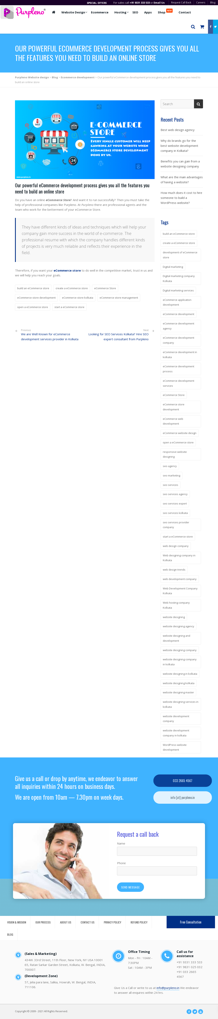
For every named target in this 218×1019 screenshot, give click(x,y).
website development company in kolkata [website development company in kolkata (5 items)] (176, 733)
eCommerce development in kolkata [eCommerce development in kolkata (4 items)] (180, 354)
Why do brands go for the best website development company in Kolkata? (179, 146)
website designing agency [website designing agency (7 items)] (178, 626)
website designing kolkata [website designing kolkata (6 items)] (178, 683)
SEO (135, 12)
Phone (121, 863)
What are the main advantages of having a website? (182, 179)
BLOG (10, 934)
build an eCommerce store (33, 288)
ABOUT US (65, 922)
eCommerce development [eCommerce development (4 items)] (178, 314)
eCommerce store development (36, 297)
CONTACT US (87, 922)
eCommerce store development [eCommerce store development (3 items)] (173, 407)
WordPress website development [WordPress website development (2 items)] (175, 747)
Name (121, 843)
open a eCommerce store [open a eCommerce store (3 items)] (178, 442)
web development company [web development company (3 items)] (180, 579)
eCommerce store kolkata (77, 297)
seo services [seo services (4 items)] (170, 485)
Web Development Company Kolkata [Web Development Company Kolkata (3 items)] (180, 591)
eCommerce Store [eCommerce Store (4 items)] (174, 395)
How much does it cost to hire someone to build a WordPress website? (181, 198)
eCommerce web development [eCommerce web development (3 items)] (173, 421)
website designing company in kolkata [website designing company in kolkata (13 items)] (180, 662)
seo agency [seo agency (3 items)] (170, 466)
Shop (165, 11)
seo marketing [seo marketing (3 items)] (171, 475)
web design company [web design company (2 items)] (176, 546)
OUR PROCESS (43, 922)
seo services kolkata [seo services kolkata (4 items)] (175, 513)
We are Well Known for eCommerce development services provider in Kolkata (51, 335)
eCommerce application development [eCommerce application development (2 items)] (177, 302)
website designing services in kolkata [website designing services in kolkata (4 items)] (180, 704)
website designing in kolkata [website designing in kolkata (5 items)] (180, 674)
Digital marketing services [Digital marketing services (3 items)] (178, 290)
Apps (148, 12)
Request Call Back (181, 2)
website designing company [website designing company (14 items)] (180, 650)
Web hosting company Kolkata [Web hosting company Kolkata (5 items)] (176, 605)
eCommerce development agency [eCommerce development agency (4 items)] (178, 326)
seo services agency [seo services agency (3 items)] (175, 494)
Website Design (73, 12)
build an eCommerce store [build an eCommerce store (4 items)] (179, 234)
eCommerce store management (119, 297)
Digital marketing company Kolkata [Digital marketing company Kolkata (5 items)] (179, 278)
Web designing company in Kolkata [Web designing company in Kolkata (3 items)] (179, 558)
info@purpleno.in (168, 988)
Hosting (120, 12)
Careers (200, 2)
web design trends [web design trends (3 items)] (174, 569)
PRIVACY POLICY (112, 922)
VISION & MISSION (16, 922)
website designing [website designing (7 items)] (174, 617)
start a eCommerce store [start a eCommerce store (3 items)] (178, 536)
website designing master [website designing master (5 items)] (178, 692)
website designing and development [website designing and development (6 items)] (176, 638)
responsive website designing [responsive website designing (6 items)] (175, 454)
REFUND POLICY (139, 922)
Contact (185, 12)
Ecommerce (99, 12)
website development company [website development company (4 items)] (176, 718)
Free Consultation (190, 922)
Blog (212, 2)
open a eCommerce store (32, 307)
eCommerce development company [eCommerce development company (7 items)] (178, 340)
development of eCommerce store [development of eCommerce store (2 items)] (180, 255)
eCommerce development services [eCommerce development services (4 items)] (178, 383)
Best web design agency (178, 130)
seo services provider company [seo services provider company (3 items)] (176, 525)
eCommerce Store (105, 288)
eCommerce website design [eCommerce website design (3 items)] (179, 433)
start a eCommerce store (69, 307)
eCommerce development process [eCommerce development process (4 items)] (178, 369)
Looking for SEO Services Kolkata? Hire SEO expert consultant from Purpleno (118, 336)
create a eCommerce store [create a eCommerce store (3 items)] (179, 243)
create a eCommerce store (72, 288)
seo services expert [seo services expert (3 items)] (175, 503)
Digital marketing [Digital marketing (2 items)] (173, 267)
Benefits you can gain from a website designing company (180, 163)
